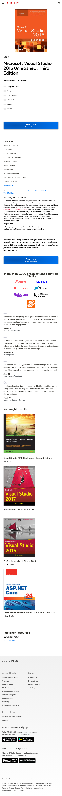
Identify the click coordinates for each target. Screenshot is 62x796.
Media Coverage (9, 688)
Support (32, 673)
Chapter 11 (8, 209)
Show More (8, 185)
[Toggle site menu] (3, 3)
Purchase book (10, 640)
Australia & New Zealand (12, 717)
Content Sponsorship (10, 705)
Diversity (5, 701)
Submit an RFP (8, 698)
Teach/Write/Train (9, 677)
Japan (5, 720)
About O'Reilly (9, 673)
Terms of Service (8, 788)
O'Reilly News (7, 684)
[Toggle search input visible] (59, 3)
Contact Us (32, 677)
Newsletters (33, 681)
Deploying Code (20, 209)
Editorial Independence (34, 788)
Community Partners (10, 691)
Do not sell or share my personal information (18, 779)
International (8, 712)
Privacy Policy (34, 684)
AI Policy (31, 688)
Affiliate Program (9, 695)
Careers (5, 681)
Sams (9, 109)
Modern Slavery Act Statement (13, 791)
